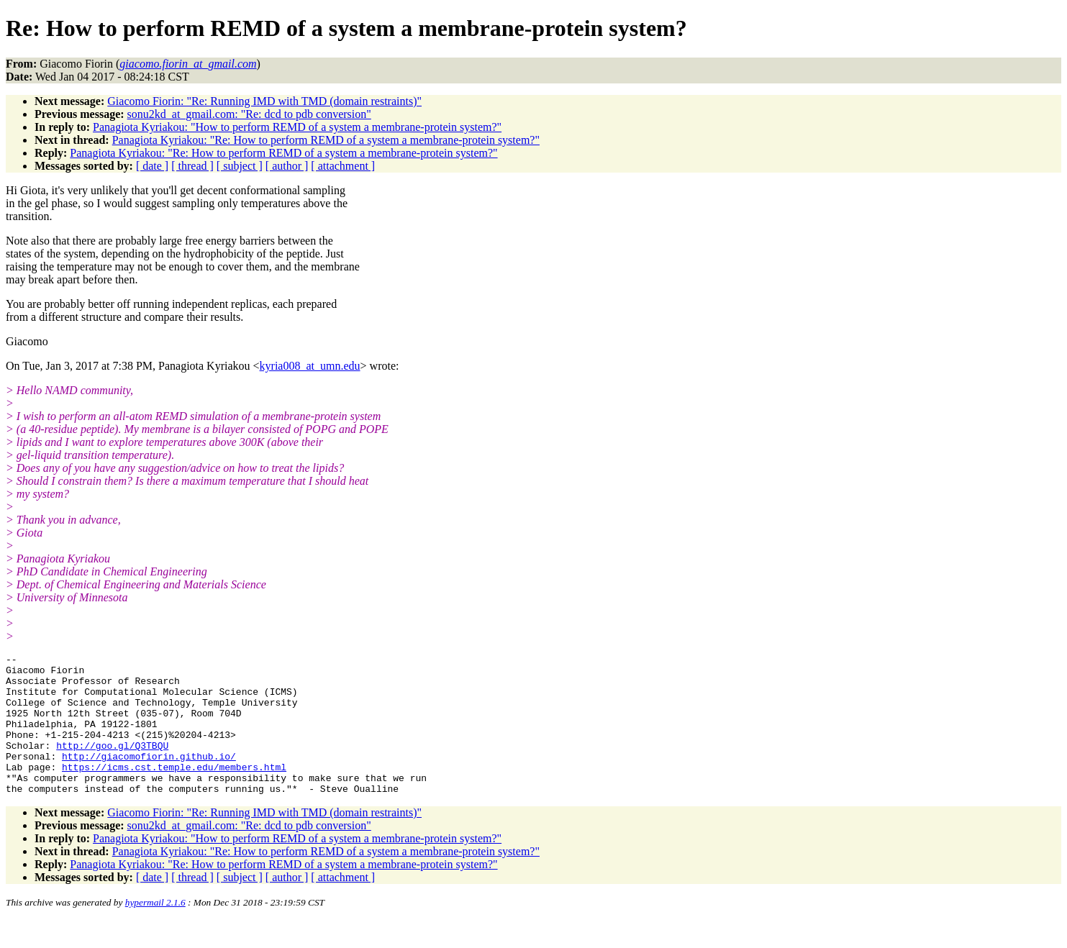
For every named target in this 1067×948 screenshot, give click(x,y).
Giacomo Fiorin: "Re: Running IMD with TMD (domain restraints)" (264, 101)
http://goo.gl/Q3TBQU (112, 764)
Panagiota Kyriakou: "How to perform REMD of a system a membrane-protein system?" (297, 127)
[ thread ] (192, 166)
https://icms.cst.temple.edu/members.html (174, 790)
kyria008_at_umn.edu (310, 366)
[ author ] (287, 166)
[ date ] (152, 166)
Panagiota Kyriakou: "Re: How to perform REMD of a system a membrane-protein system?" (326, 140)
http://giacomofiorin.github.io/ (149, 777)
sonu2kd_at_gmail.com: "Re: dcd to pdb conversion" (249, 114)
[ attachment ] (343, 166)
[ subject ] (240, 166)
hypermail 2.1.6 (155, 930)
